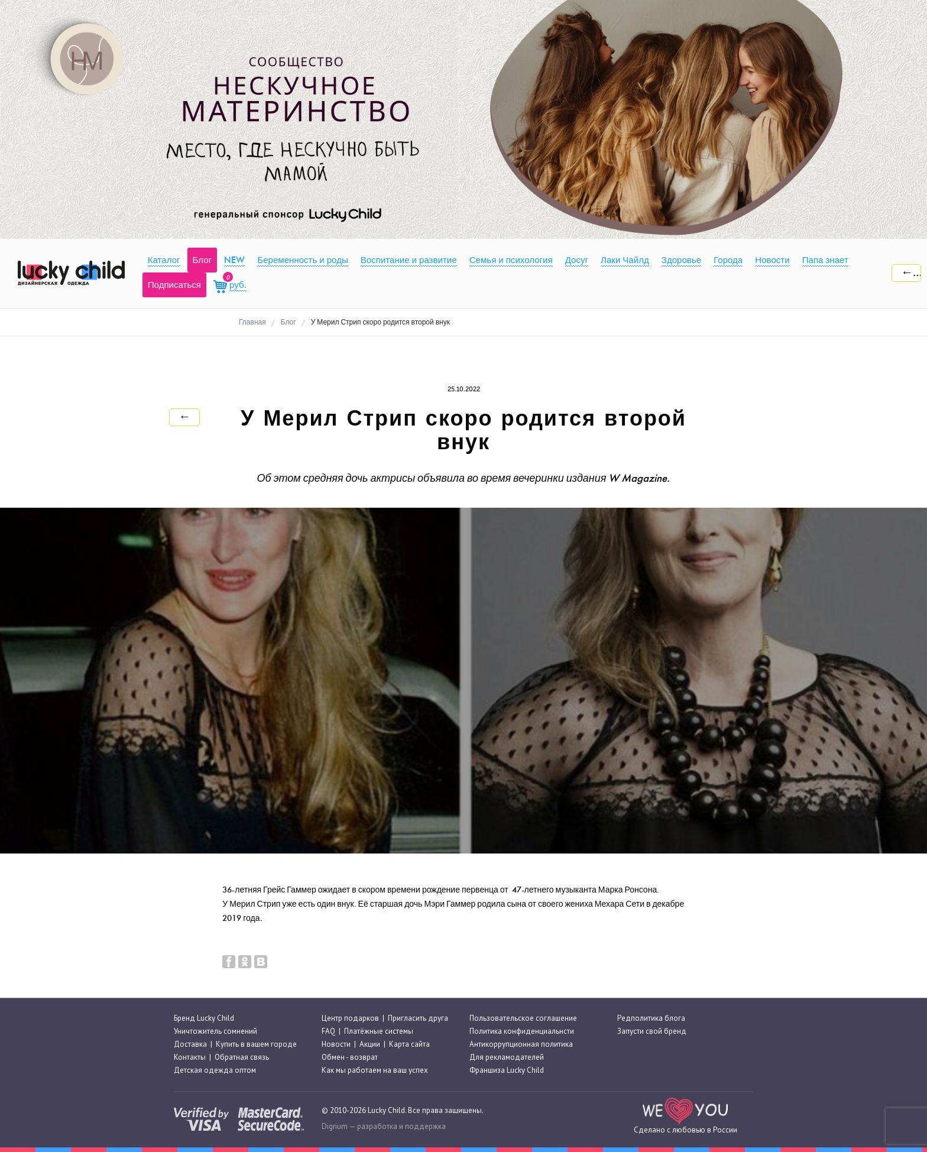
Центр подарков (350, 1018)
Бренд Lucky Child (204, 1018)
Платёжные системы (378, 1031)
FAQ (328, 1031)
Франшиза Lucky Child (506, 1071)
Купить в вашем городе (256, 1044)
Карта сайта (409, 1044)
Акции (369, 1044)
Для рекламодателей (506, 1057)
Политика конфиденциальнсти (521, 1031)
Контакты (190, 1057)
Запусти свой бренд (651, 1031)
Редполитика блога (651, 1018)
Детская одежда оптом (215, 1071)
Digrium (335, 1126)
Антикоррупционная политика (521, 1044)
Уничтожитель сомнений (215, 1031)
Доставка (190, 1044)
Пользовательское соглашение (523, 1018)
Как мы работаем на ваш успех (375, 1071)
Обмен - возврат (350, 1057)
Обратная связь (242, 1057)
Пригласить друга (418, 1018)
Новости (336, 1044)
